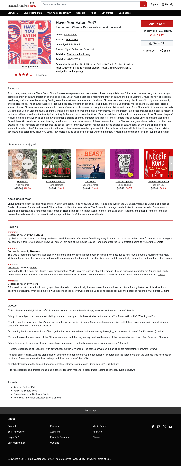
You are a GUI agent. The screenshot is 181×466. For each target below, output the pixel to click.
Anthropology (76, 71)
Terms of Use (104, 459)
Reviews (54, 426)
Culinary (112, 67)
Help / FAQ (13, 437)
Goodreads (13, 235)
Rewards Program (59, 437)
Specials (80, 12)
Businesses (124, 12)
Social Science (87, 64)
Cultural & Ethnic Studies (109, 64)
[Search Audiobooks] (143, 4)
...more (159, 242)
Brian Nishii (72, 39)
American (128, 64)
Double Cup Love (124, 181)
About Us (55, 431)
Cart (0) (167, 4)
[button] (29, 42)
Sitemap (97, 437)
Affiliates (97, 431)
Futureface (22, 181)
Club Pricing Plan (33, 12)
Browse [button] (13, 13)
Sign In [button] (154, 4)
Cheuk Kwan (70, 34)
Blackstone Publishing (78, 54)
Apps (93, 12)
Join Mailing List (16, 442)
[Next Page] (171, 163)
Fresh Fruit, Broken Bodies (56, 181)
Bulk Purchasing (16, 431)
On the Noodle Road (158, 181)
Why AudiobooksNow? (59, 12)
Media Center (100, 426)
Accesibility (79, 459)
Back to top (90, 410)
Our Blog (54, 442)
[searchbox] (90, 4)
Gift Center (107, 12)
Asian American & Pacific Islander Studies (78, 67)
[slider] (23, 74)
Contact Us (13, 426)
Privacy (91, 459)
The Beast (90, 181)
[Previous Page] (10, 163)
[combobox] (94, 4)
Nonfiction (73, 64)
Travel (104, 67)
